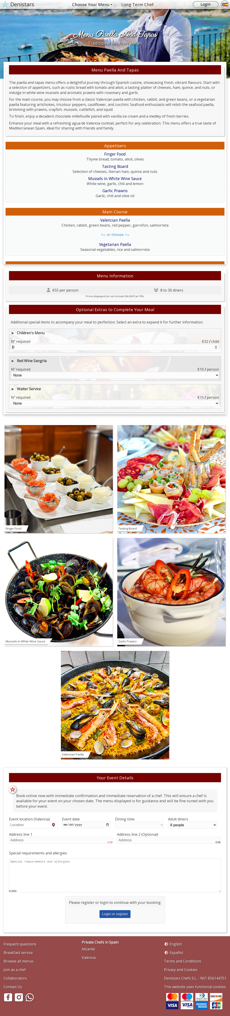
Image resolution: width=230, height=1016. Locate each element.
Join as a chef (15, 969)
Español (176, 952)
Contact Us (13, 986)
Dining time (139, 823)
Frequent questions (20, 944)
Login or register (115, 914)
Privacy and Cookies (180, 969)
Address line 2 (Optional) (169, 838)
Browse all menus (18, 961)
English (176, 944)
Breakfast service (18, 952)
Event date (86, 823)
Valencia (89, 957)
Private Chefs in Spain (100, 942)
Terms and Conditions (182, 961)
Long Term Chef (137, 4)
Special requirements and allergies (38, 853)
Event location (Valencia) (33, 822)
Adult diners (192, 823)
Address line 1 (61, 838)
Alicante (88, 949)
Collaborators (15, 978)
